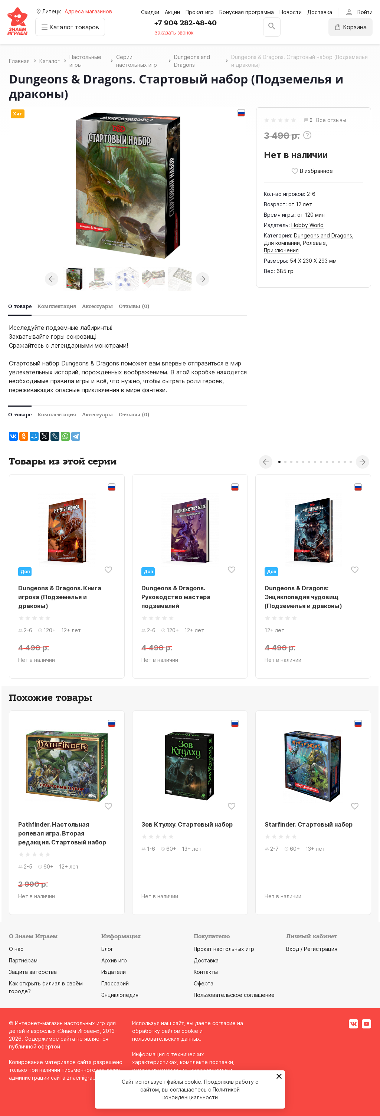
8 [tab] (321, 462)
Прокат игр (200, 12)
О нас (16, 949)
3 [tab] (291, 462)
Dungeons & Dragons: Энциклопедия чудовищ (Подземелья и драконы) (303, 597)
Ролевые (314, 243)
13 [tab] (351, 462)
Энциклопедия (119, 995)
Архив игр (114, 960)
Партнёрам (23, 960)
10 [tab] (333, 462)
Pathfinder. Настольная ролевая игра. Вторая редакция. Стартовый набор (62, 833)
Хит (17, 113)
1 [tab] (279, 462)
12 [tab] (345, 462)
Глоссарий (115, 983)
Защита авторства (33, 972)
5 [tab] (303, 462)
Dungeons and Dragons (323, 235)
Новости (290, 12)
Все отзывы (331, 120)
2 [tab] (285, 462)
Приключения (281, 250)
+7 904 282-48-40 (186, 23)
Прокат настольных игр (224, 949)
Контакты (206, 972)
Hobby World (307, 225)
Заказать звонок (174, 33)
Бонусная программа (246, 12)
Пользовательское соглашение (234, 995)
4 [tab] (297, 462)
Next (202, 279)
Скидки (150, 12)
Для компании (282, 243)
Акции (172, 12)
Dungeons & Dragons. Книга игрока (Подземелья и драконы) (59, 597)
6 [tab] (309, 462)
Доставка (319, 12)
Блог (107, 949)
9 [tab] (327, 462)
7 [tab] (315, 462)
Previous (51, 279)
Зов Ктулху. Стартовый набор (187, 824)
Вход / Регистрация (311, 949)
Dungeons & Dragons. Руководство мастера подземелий (175, 597)
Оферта (203, 983)
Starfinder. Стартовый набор (309, 824)
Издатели (113, 972)
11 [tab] (339, 462)
